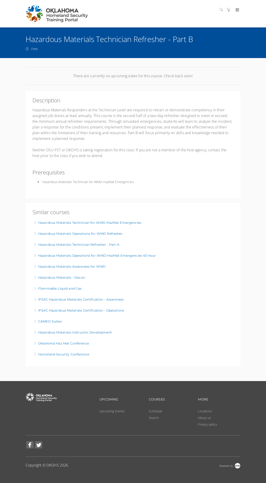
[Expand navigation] (236, 10)
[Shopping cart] (229, 10)
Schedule (155, 411)
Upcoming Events (112, 411)
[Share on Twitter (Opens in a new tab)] (38, 445)
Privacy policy (207, 424)
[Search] (222, 10)
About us (204, 418)
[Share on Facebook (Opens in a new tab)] (30, 445)
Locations (205, 411)
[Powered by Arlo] (229, 465)
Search (154, 418)
